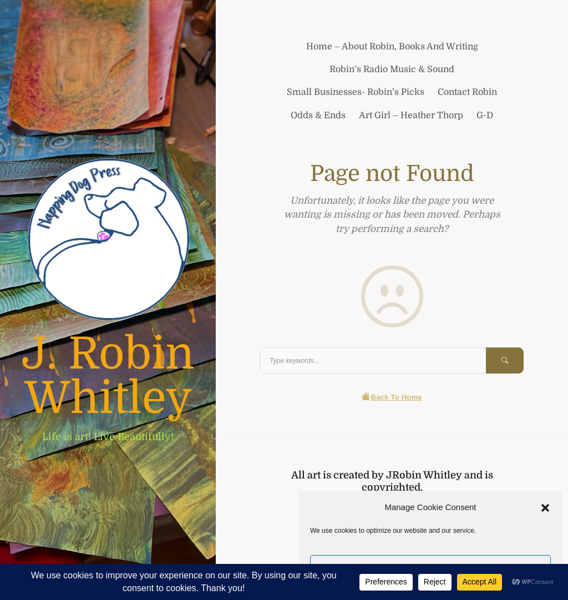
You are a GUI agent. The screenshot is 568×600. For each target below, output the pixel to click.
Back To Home (392, 397)
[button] (545, 507)
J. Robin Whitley (108, 376)
